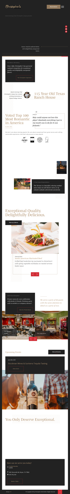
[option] (35, 248)
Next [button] (37, 274)
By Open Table (8, 126)
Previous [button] (33, 274)
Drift (10, 491)
